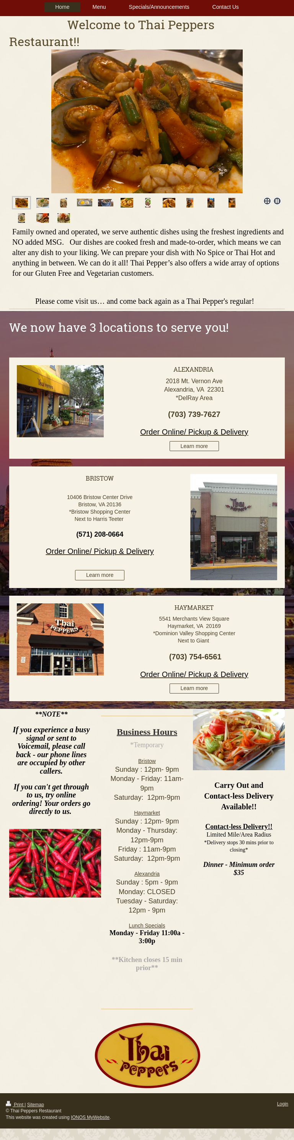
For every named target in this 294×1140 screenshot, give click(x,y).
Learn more (194, 446)
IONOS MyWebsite (90, 1117)
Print (15, 1104)
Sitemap (35, 1104)
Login (282, 1104)
